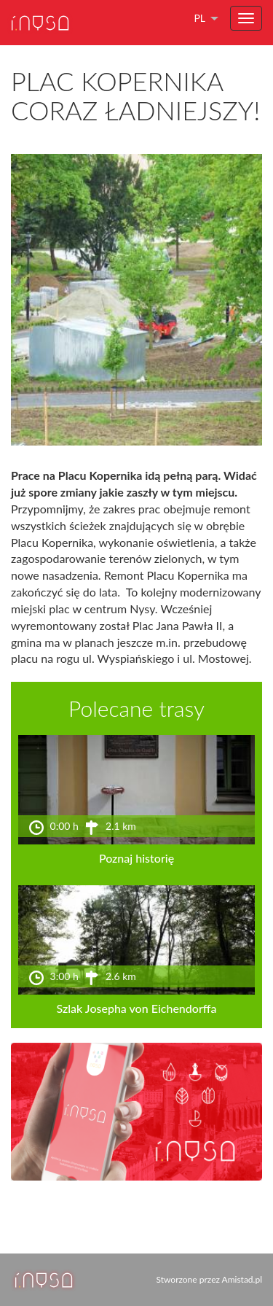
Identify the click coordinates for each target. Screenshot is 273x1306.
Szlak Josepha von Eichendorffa (137, 1008)
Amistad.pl (242, 1279)
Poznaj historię (136, 858)
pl (199, 18)
